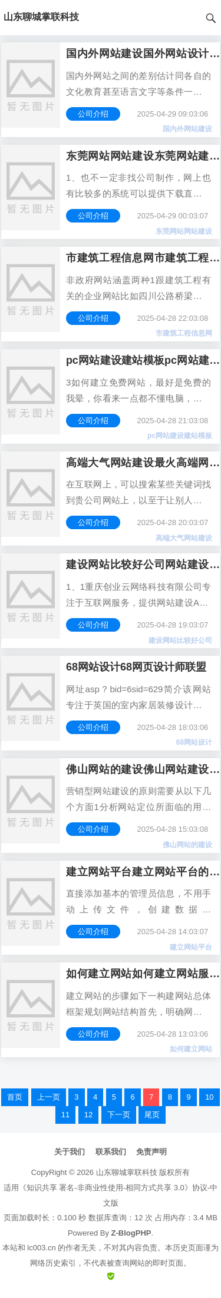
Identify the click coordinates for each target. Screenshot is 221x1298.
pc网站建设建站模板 (179, 435)
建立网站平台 (191, 947)
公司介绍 (93, 113)
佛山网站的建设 (187, 845)
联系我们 (110, 1151)
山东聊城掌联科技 (126, 1172)
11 (65, 1114)
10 (209, 1097)
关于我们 (69, 1151)
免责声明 (151, 1151)
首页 (14, 1097)
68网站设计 (194, 742)
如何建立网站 (191, 1049)
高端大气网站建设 (184, 538)
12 (88, 1114)
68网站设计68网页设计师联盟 (136, 667)
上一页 (48, 1097)
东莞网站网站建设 (184, 231)
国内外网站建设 (187, 129)
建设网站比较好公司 (180, 640)
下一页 (118, 1114)
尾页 (152, 1114)
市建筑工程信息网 (184, 333)
